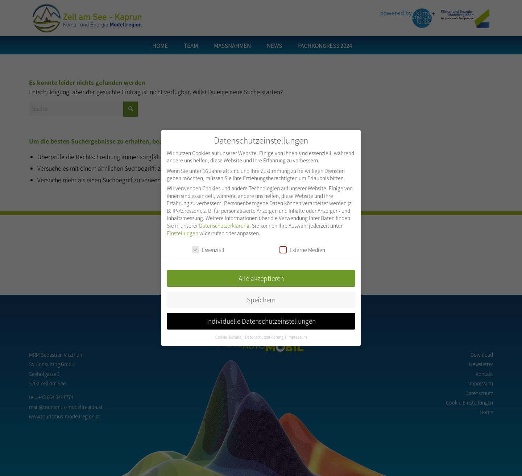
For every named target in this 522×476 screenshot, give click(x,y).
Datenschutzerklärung (224, 221)
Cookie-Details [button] (228, 332)
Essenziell (208, 245)
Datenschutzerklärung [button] (264, 332)
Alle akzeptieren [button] (261, 273)
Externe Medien (302, 245)
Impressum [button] (297, 332)
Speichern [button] (261, 295)
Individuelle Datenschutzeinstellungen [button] (261, 316)
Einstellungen (182, 228)
